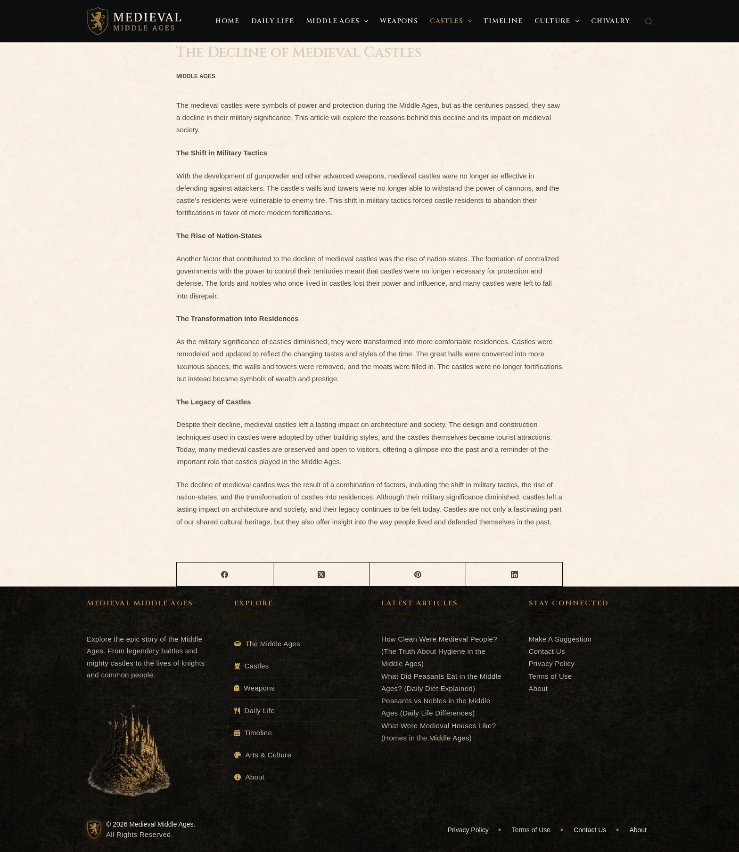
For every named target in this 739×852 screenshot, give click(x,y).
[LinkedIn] (514, 575)
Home (227, 20)
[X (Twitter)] (321, 575)
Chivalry (610, 20)
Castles (453, 21)
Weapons (399, 20)
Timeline (503, 20)
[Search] (648, 21)
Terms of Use (550, 676)
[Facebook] (225, 575)
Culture (558, 21)
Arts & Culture (269, 755)
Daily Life (272, 20)
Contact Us (547, 651)
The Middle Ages (273, 644)
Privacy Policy (552, 663)
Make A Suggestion (560, 639)
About (255, 777)
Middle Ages (339, 21)
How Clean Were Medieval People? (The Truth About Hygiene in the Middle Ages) (439, 651)
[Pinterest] (418, 575)
